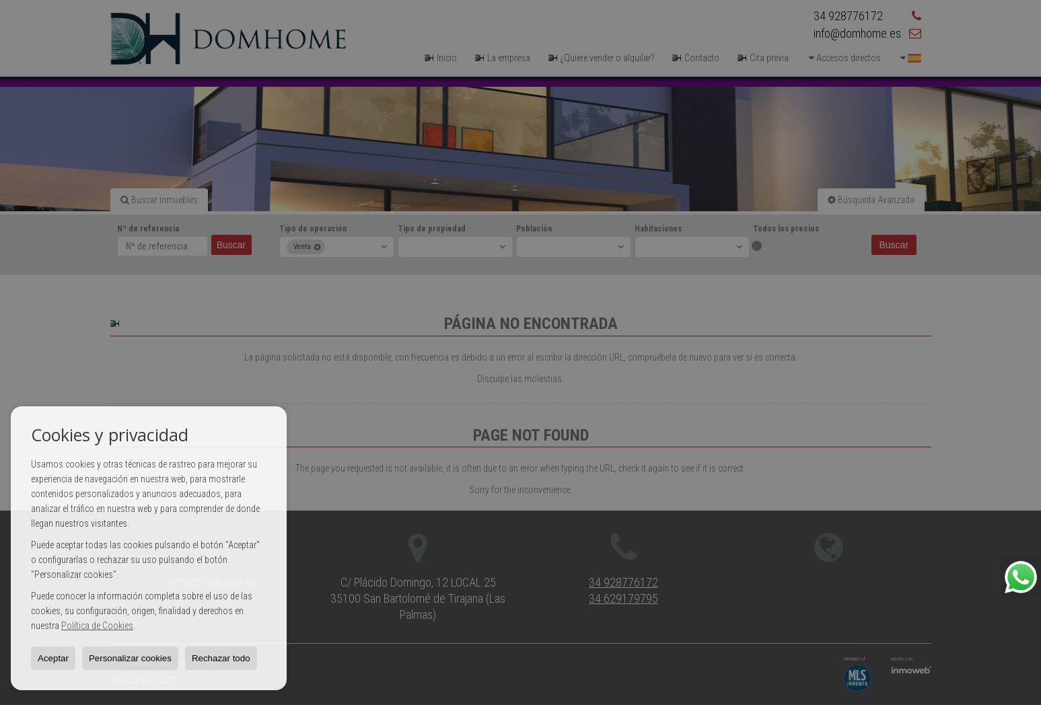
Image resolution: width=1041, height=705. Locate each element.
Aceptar (53, 658)
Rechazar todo (221, 658)
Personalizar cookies (130, 658)
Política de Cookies (97, 625)
